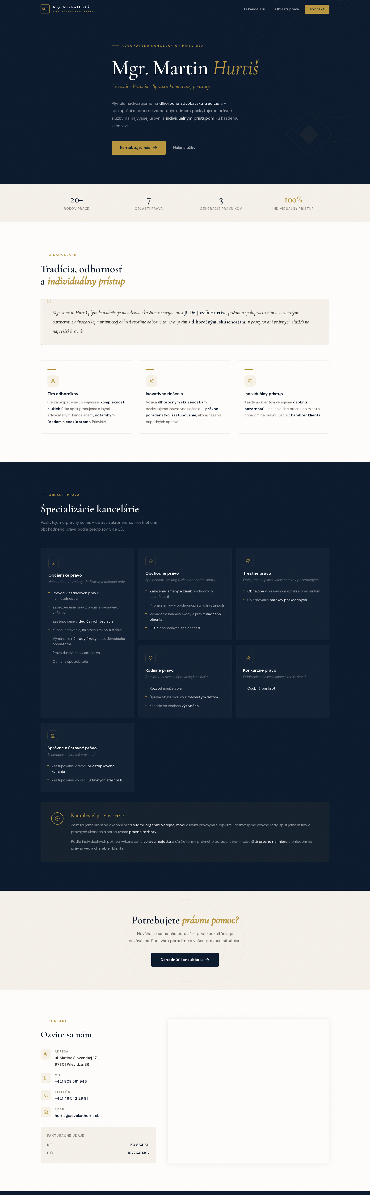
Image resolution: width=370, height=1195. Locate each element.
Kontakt (317, 9)
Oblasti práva (287, 9)
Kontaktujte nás (138, 147)
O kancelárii (254, 9)
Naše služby (184, 147)
